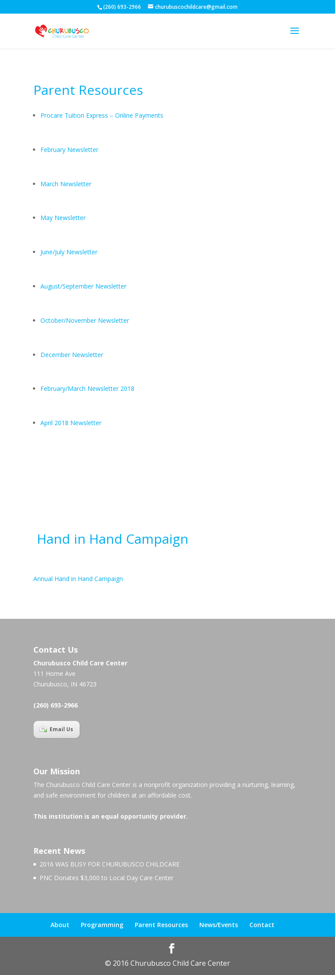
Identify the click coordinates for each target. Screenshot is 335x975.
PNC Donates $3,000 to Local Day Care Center (106, 878)
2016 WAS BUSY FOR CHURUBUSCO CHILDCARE (110, 864)
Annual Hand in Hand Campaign (78, 578)
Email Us (56, 729)
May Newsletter (63, 217)
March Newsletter (65, 184)
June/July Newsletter (68, 252)
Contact (261, 925)
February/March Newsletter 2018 (87, 388)
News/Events (218, 925)
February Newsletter (69, 149)
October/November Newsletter (85, 320)
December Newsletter (72, 354)
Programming (102, 925)
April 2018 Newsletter (71, 423)
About (59, 925)
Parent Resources (161, 925)
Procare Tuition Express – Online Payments (101, 115)
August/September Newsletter (83, 286)
